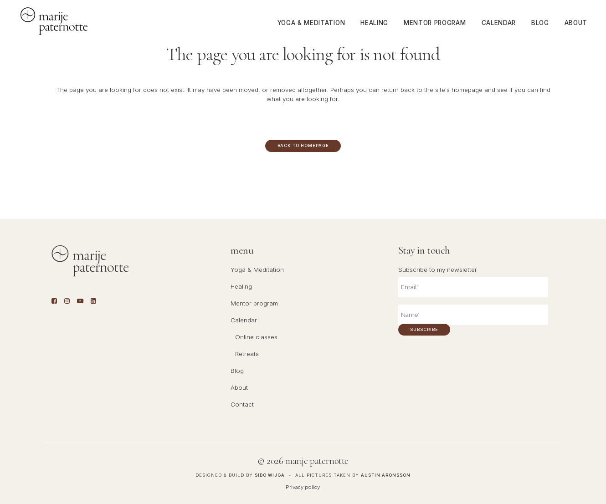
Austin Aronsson (386, 475)
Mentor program (254, 303)
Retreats (247, 353)
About (239, 387)
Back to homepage (303, 145)
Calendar (244, 320)
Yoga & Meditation (257, 269)
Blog (237, 370)
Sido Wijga (270, 475)
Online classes (256, 337)
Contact (242, 404)
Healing (241, 286)
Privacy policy (303, 487)
